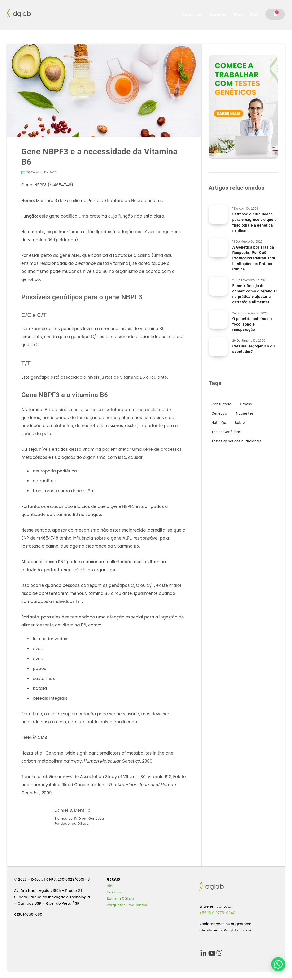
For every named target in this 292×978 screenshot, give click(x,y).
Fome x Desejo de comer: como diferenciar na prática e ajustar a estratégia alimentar (254, 294)
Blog (238, 14)
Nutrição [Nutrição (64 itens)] (219, 422)
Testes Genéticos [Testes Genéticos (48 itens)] (226, 431)
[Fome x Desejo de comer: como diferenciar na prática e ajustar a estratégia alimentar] (218, 286)
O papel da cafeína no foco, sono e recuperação (252, 324)
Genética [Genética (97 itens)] (219, 413)
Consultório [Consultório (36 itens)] (221, 404)
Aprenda (218, 14)
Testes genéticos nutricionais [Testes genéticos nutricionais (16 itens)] (237, 441)
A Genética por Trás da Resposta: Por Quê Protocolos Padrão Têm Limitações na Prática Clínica (253, 258)
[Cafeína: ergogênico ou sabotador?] (218, 346)
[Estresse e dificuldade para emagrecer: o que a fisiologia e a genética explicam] (218, 214)
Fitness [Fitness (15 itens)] (246, 404)
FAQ (254, 14)
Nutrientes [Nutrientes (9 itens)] (244, 413)
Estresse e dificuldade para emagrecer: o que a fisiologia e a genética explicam (254, 222)
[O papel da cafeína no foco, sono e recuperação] (218, 319)
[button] (278, 964)
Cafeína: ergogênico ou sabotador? (253, 349)
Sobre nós (192, 14)
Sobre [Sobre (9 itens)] (240, 422)
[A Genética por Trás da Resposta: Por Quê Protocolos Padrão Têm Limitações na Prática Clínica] (218, 247)
